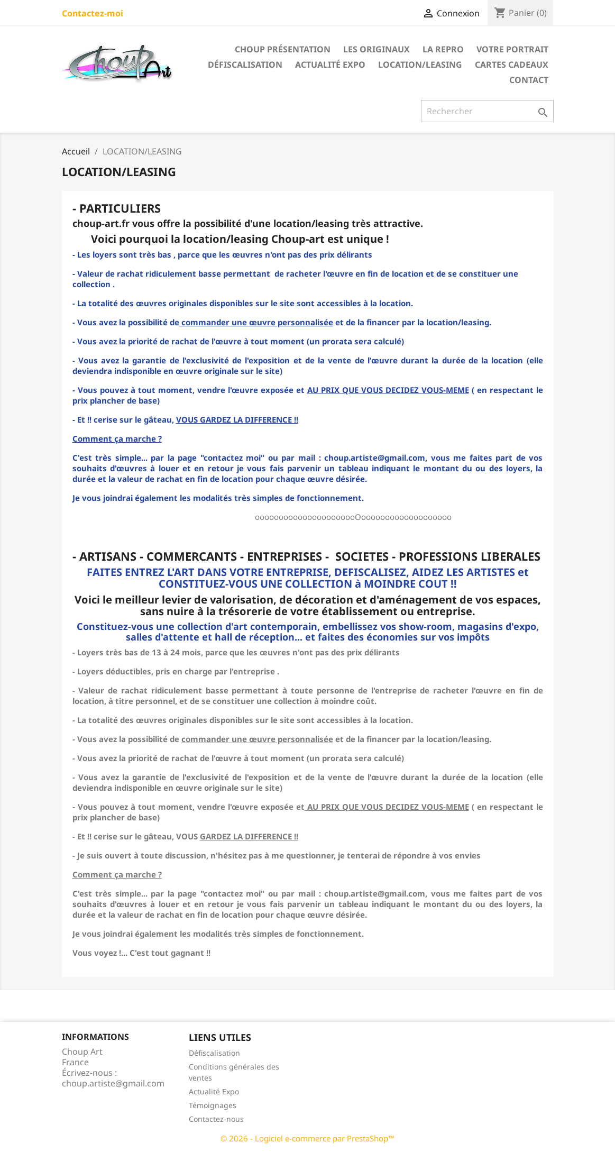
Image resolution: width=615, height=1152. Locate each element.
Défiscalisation (245, 64)
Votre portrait (512, 49)
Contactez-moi (92, 13)
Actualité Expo (330, 64)
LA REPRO (443, 49)
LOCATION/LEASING (420, 64)
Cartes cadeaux (511, 64)
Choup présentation (283, 49)
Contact (528, 80)
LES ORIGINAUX (376, 49)
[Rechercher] (487, 111)
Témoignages (212, 1105)
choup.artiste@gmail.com (113, 1083)
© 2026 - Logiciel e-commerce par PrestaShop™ (307, 1138)
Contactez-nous (216, 1119)
